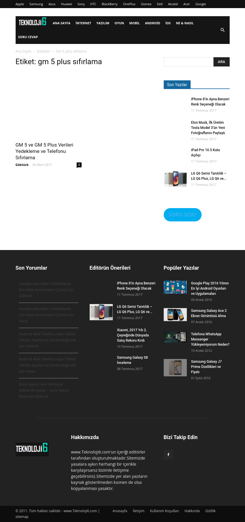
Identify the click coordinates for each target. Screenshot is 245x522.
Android (152, 23)
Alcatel (173, 4)
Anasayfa (120, 510)
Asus (52, 4)
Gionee (146, 4)
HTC (93, 4)
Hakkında (192, 510)
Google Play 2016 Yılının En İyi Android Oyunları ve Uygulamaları (210, 288)
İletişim (138, 510)
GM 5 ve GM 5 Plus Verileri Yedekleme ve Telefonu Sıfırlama (44, 151)
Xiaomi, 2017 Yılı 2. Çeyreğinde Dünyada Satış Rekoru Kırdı (133, 335)
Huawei (66, 4)
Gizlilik (210, 510)
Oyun (119, 23)
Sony (81, 4)
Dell (160, 4)
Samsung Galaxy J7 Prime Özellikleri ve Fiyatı (206, 367)
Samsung (36, 4)
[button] (223, 30)
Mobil (134, 23)
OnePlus (129, 4)
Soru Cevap (28, 37)
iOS (168, 23)
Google (201, 4)
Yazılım (102, 23)
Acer (186, 4)
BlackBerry (110, 4)
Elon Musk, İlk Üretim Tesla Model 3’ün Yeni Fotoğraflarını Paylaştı (208, 128)
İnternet (83, 23)
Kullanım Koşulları (164, 510)
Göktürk (22, 164)
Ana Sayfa (61, 23)
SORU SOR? (183, 214)
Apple (20, 4)
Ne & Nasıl (185, 23)
